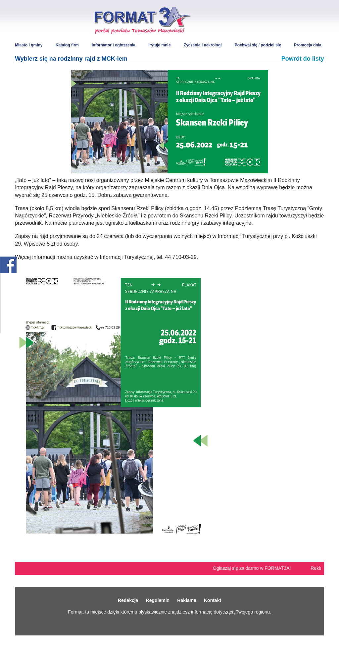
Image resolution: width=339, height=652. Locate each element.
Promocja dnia (307, 45)
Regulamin (158, 600)
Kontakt (212, 600)
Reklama (186, 600)
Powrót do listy (302, 58)
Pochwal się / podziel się (258, 45)
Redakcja (128, 600)
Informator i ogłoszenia (113, 45)
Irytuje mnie (159, 45)
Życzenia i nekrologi (203, 45)
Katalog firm (67, 45)
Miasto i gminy (28, 45)
